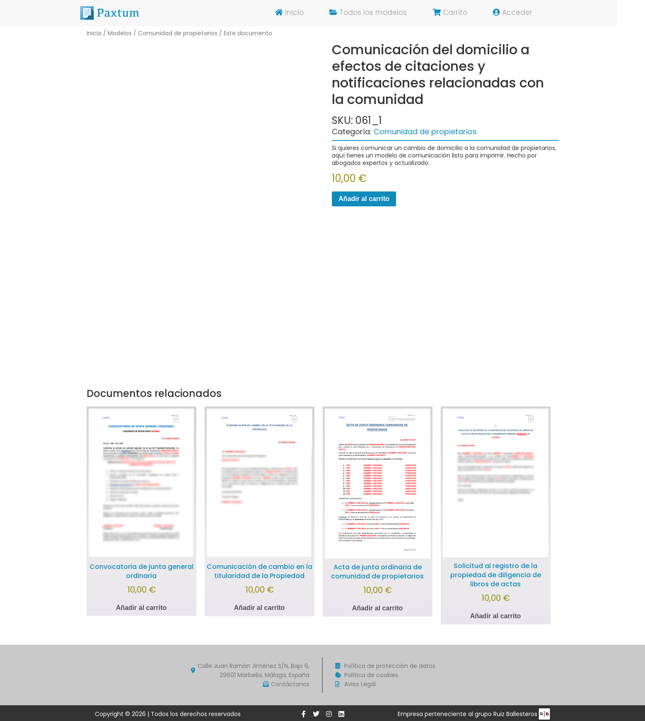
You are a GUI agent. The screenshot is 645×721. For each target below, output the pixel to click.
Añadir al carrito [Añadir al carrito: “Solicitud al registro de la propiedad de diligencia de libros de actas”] (495, 615)
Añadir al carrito (363, 198)
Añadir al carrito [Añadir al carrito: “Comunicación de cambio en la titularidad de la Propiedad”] (259, 607)
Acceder (526, 13)
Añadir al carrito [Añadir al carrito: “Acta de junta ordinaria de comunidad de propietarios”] (377, 608)
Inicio (301, 13)
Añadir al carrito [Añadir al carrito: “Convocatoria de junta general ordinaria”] (141, 607)
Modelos (120, 33)
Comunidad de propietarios (177, 33)
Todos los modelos (381, 13)
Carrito (463, 13)
